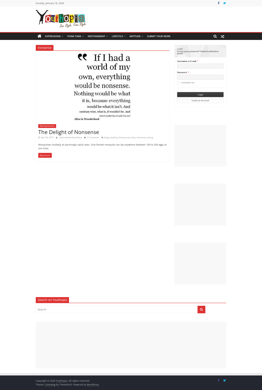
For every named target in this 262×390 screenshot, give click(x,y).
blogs (106, 137)
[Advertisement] (200, 146)
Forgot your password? (188, 51)
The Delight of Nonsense (68, 132)
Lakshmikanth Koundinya (70, 137)
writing (150, 137)
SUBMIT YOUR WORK (158, 36)
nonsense (140, 137)
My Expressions (47, 125)
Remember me (185, 83)
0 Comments (91, 137)
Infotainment (96, 36)
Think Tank (74, 36)
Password (182, 72)
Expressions (53, 36)
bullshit (114, 137)
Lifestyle (117, 36)
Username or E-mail (186, 61)
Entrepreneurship (127, 137)
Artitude (135, 36)
